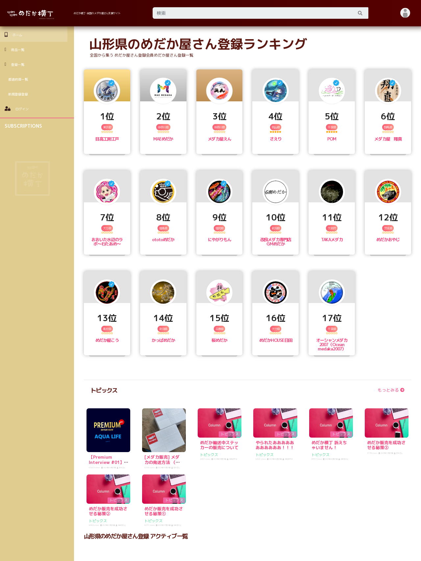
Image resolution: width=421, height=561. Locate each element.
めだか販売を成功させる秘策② (108, 511)
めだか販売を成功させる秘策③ (386, 445)
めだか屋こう (107, 340)
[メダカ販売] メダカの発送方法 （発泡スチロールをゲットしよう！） (163, 464)
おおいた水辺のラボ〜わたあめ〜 (107, 242)
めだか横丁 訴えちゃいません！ (329, 445)
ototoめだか (163, 239)
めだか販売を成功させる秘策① (163, 511)
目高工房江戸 (107, 139)
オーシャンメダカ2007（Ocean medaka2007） (331, 344)
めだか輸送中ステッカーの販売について (219, 445)
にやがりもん (219, 239)
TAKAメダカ (332, 239)
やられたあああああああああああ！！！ (275, 445)
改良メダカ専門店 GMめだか (275, 242)
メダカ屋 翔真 (388, 139)
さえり (276, 139)
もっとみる (391, 390)
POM (331, 139)
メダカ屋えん (219, 139)
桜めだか (219, 340)
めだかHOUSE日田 (275, 340)
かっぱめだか (163, 340)
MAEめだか (163, 139)
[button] (405, 13)
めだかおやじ (388, 239)
